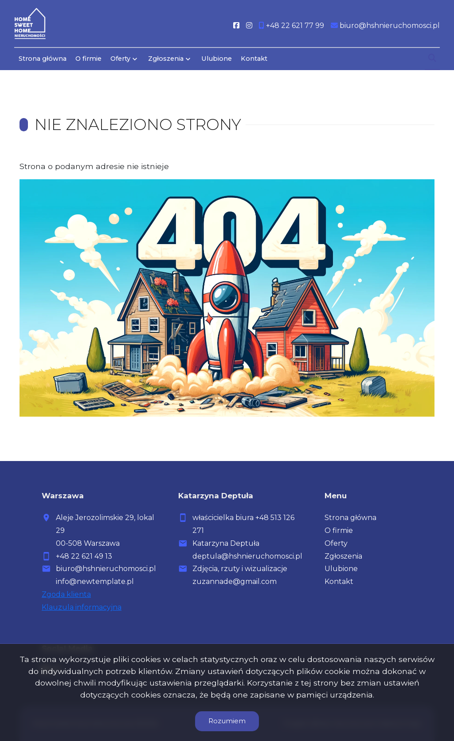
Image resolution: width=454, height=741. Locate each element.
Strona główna (43, 59)
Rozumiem (227, 721)
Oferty (120, 59)
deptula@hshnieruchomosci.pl (247, 556)
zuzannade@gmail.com (234, 581)
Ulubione (216, 59)
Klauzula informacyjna (81, 607)
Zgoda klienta (66, 594)
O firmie (88, 59)
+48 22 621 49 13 (84, 556)
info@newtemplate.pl (95, 581)
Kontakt (254, 59)
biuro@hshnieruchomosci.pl (106, 568)
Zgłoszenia (166, 59)
